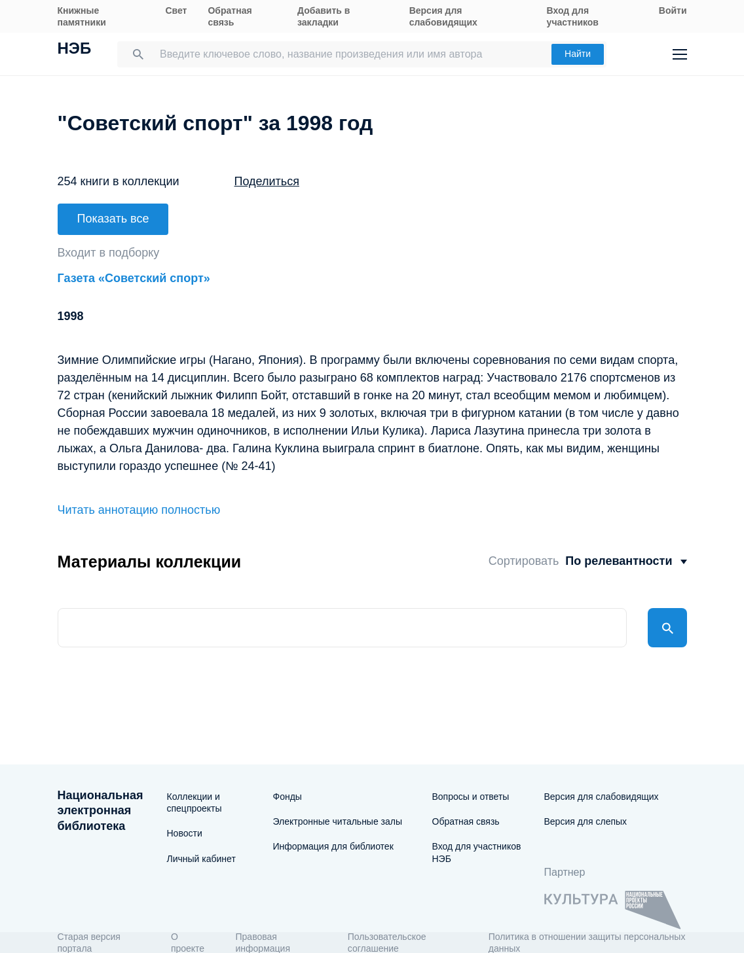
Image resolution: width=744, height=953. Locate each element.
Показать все (113, 218)
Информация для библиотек (333, 846)
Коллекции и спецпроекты (194, 802)
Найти (578, 53)
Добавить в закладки (323, 16)
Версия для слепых (585, 821)
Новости (184, 833)
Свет (176, 10)
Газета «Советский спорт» (134, 278)
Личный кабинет (201, 859)
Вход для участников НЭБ (476, 852)
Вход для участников (573, 16)
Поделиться (266, 181)
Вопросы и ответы (471, 796)
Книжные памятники (82, 16)
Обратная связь (229, 16)
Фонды (287, 796)
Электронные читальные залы (338, 821)
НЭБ (75, 50)
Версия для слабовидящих (443, 16)
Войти (673, 10)
